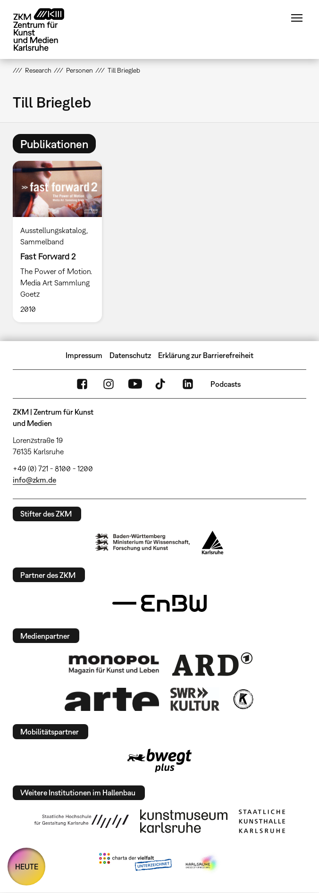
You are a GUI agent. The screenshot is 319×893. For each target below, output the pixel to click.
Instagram (108, 384)
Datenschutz (130, 355)
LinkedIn (187, 384)
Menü (296, 18)
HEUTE (26, 866)
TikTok (161, 384)
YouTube (135, 384)
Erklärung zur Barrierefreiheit (205, 355)
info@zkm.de (34, 480)
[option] (61, 241)
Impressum (84, 355)
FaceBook (82, 384)
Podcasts (225, 384)
